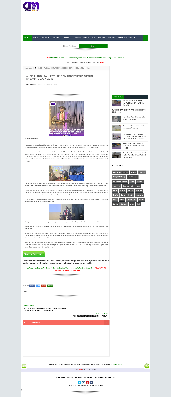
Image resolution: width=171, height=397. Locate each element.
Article (125, 172)
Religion (124, 204)
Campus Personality (120, 181)
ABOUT (63, 372)
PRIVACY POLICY (93, 372)
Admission (45, 38)
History (123, 195)
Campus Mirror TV (126, 38)
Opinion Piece (131, 199)
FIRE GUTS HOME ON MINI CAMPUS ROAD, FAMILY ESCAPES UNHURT (134, 103)
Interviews (139, 195)
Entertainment (82, 38)
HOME (58, 372)
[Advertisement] (108, 17)
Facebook (32, 285)
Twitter (38, 285)
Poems (141, 199)
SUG (93, 38)
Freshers (68, 38)
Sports (132, 204)
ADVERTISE (82, 372)
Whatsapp (50, 285)
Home (27, 38)
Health (35, 68)
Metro (115, 199)
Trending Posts (118, 97)
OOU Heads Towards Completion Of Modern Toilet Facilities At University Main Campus (135, 155)
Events (138, 186)
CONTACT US (72, 372)
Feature (130, 190)
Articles (133, 172)
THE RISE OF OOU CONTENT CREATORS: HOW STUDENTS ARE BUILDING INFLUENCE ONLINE (134, 137)
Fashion (111, 38)
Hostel (130, 195)
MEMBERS (103, 372)
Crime (132, 181)
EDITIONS (111, 372)
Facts (115, 190)
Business (142, 172)
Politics (101, 38)
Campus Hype (133, 177)
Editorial (57, 38)
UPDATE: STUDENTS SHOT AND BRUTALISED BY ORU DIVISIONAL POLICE (134, 146)
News (35, 38)
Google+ (43, 285)
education (28, 68)
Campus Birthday (119, 177)
